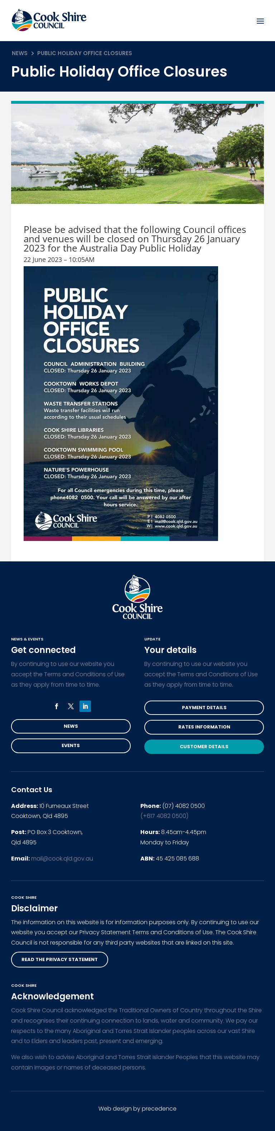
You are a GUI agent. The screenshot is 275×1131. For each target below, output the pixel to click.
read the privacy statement (59, 959)
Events (71, 745)
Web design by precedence (137, 1109)
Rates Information (204, 726)
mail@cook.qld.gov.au (62, 858)
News (20, 53)
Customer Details (204, 746)
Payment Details (204, 707)
